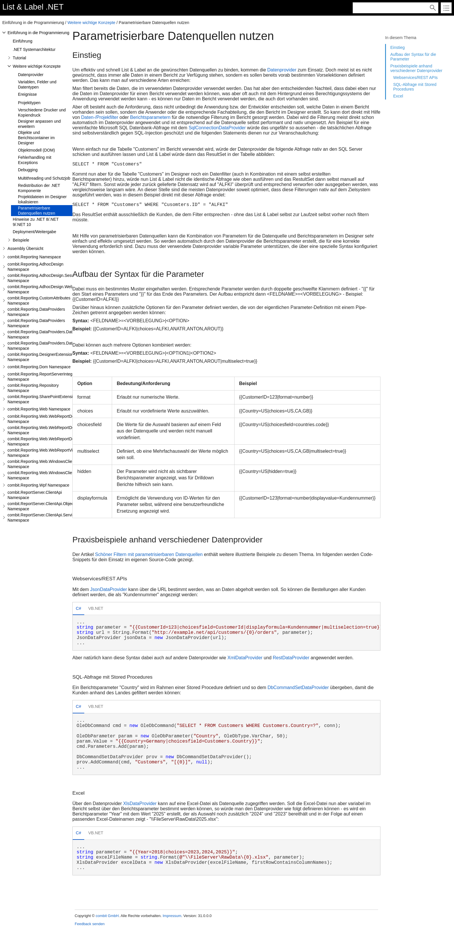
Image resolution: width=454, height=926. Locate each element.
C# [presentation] (78, 608)
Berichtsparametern (150, 117)
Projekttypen (29, 102)
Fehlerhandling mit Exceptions (34, 160)
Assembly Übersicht (25, 248)
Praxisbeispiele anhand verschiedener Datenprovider (416, 68)
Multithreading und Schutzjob (44, 178)
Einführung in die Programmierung (38, 32)
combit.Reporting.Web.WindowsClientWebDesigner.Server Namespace (60, 475)
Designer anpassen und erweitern (39, 124)
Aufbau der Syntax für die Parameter (413, 56)
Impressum (172, 916)
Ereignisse (27, 94)
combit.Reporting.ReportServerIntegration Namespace (45, 377)
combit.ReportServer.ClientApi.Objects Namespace (42, 506)
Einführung (22, 41)
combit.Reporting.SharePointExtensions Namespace (43, 399)
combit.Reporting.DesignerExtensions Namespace (41, 357)
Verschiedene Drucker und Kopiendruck (42, 112)
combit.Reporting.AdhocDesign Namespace (35, 267)
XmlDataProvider (244, 657)
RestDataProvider (291, 657)
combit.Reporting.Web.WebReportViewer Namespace (44, 453)
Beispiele (21, 240)
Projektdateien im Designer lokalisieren (42, 199)
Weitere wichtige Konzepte (91, 22)
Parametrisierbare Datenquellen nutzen (36, 211)
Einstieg (397, 47)
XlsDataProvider (140, 803)
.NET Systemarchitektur (34, 49)
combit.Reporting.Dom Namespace (39, 366)
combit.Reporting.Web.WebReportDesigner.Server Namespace (53, 430)
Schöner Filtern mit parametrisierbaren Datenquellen (149, 554)
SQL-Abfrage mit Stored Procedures (414, 86)
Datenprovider (30, 74)
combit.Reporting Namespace (34, 257)
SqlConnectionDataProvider (217, 127)
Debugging (28, 169)
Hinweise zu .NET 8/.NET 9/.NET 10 (35, 222)
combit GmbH (107, 916)
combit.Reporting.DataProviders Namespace (36, 312)
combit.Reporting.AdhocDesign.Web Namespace (40, 289)
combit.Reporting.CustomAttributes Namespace (39, 300)
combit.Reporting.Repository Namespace (33, 388)
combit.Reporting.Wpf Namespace (38, 485)
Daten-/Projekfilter (99, 117)
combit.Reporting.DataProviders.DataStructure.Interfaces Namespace (59, 346)
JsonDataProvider (108, 589)
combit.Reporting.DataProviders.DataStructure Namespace (49, 334)
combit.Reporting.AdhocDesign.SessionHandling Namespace (51, 278)
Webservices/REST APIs (415, 77)
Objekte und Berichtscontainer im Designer (36, 137)
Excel (398, 96)
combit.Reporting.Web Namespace (39, 409)
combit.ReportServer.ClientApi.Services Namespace (43, 517)
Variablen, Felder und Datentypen (37, 84)
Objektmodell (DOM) (36, 150)
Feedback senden (90, 924)
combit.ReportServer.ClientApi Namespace (35, 495)
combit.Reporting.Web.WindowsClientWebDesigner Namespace (54, 464)
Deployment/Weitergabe (34, 231)
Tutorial (19, 58)
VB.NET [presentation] (95, 608)
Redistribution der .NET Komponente (39, 188)
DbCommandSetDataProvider (298, 687)
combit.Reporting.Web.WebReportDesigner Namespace (46, 419)
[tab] (78, 609)
